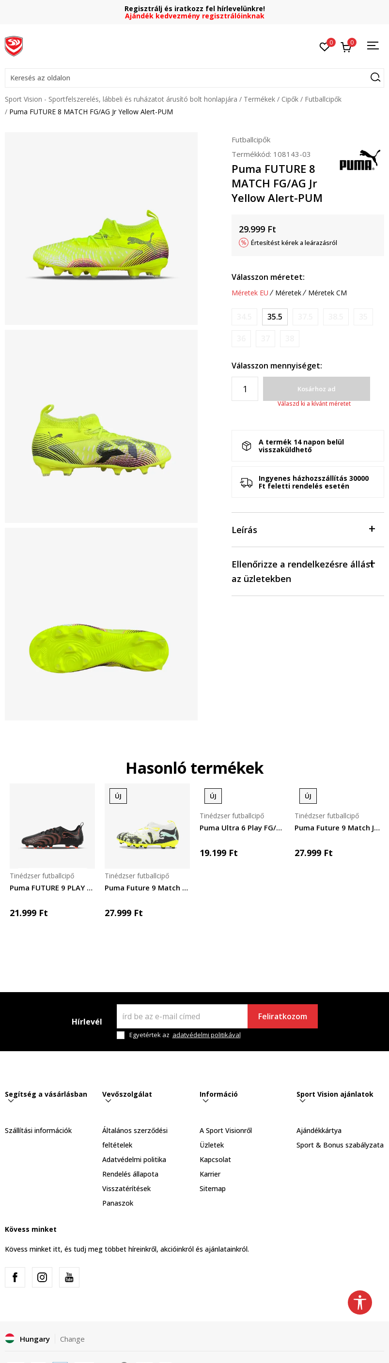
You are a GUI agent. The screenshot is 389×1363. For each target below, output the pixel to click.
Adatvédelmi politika (134, 1159)
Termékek (259, 99)
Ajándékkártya (319, 1130)
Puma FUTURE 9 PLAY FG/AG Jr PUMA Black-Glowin (52, 887)
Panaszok (117, 1203)
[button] (194, 78)
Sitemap (213, 1188)
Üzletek (212, 1144)
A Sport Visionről (226, 1130)
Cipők (289, 99)
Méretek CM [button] (327, 293)
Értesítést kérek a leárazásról (294, 242)
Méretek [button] (288, 293)
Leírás (303, 529)
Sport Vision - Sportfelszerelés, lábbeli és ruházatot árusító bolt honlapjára (121, 99)
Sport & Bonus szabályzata (340, 1144)
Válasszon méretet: (268, 277)
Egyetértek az (185, 1035)
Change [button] (72, 1339)
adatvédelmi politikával (206, 1034)
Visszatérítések (126, 1188)
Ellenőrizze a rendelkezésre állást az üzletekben (303, 570)
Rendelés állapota (130, 1174)
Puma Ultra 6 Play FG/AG (242, 827)
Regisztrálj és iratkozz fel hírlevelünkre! (194, 8)
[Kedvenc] (325, 46)
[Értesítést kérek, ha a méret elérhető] (244, 316)
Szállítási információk (38, 1130)
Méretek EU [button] (250, 293)
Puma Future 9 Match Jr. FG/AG (337, 827)
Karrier (210, 1174)
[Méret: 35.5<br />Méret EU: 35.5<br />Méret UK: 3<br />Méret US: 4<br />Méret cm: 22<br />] (275, 316)
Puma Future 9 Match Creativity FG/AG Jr (147, 887)
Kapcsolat (215, 1159)
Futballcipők (323, 99)
